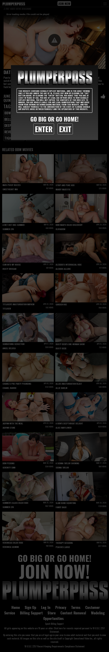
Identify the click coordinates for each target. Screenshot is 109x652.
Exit (65, 129)
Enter (44, 129)
